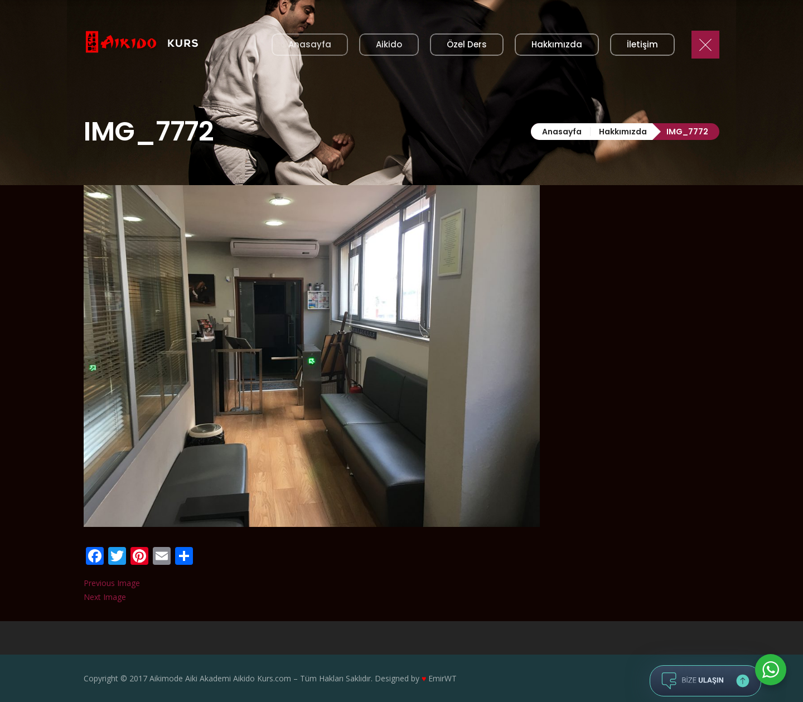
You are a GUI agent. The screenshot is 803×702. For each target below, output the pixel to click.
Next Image (105, 597)
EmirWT (442, 678)
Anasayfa (562, 131)
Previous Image (112, 583)
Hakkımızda (623, 131)
